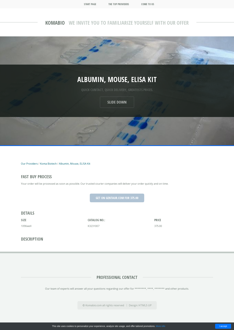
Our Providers (29, 163)
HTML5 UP (145, 305)
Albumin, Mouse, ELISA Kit (74, 163)
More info (160, 326)
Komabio (55, 22)
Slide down (117, 102)
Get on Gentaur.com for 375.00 (117, 198)
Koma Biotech (48, 163)
